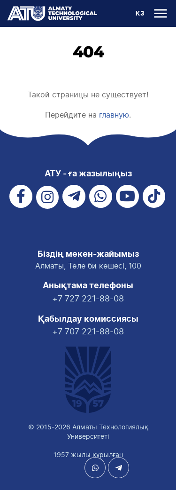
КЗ (140, 14)
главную (114, 114)
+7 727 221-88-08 (88, 298)
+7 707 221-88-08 (88, 331)
